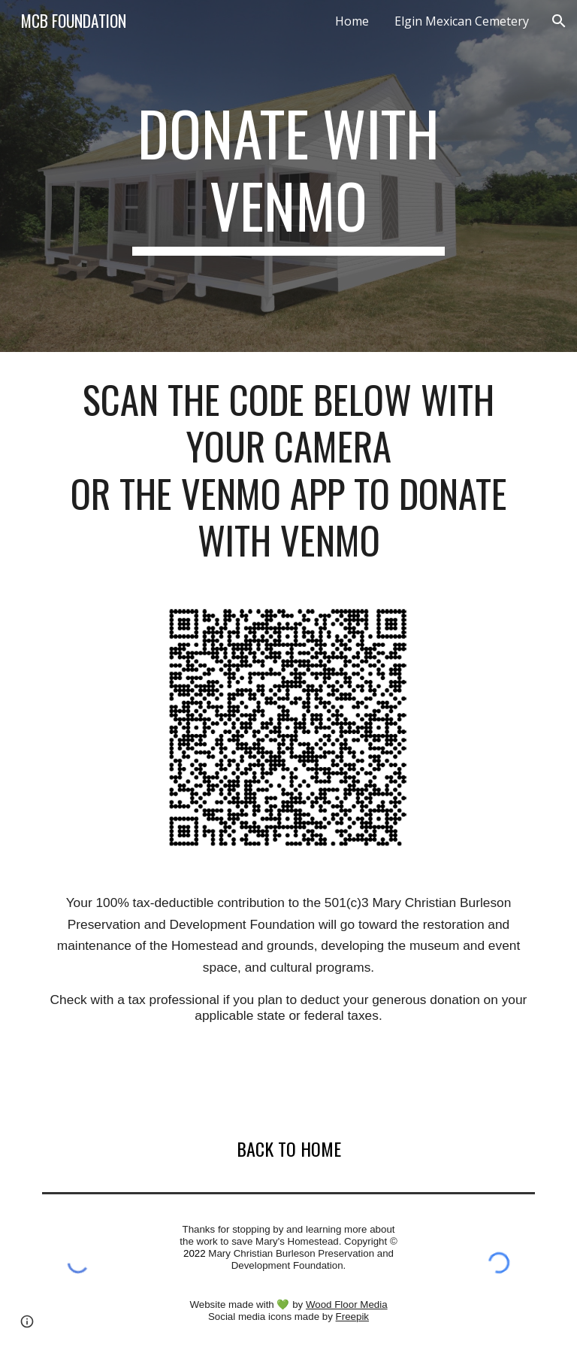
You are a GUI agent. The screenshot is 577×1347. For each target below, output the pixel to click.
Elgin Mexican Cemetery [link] (461, 21)
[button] (559, 21)
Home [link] (352, 21)
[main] (288, 176)
